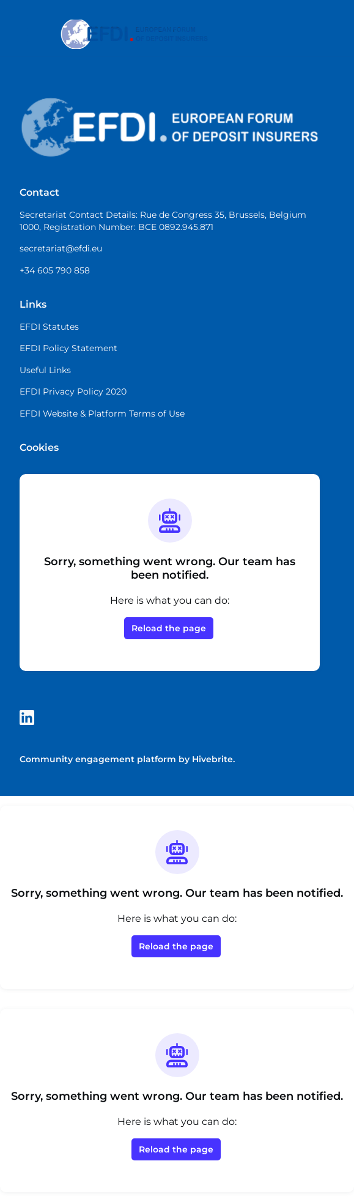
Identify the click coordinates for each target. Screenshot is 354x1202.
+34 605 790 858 (55, 270)
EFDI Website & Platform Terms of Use (102, 413)
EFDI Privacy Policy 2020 (73, 391)
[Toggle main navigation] (19, 34)
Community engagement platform (98, 759)
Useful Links (45, 370)
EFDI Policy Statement (68, 348)
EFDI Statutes (49, 326)
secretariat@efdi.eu (61, 248)
